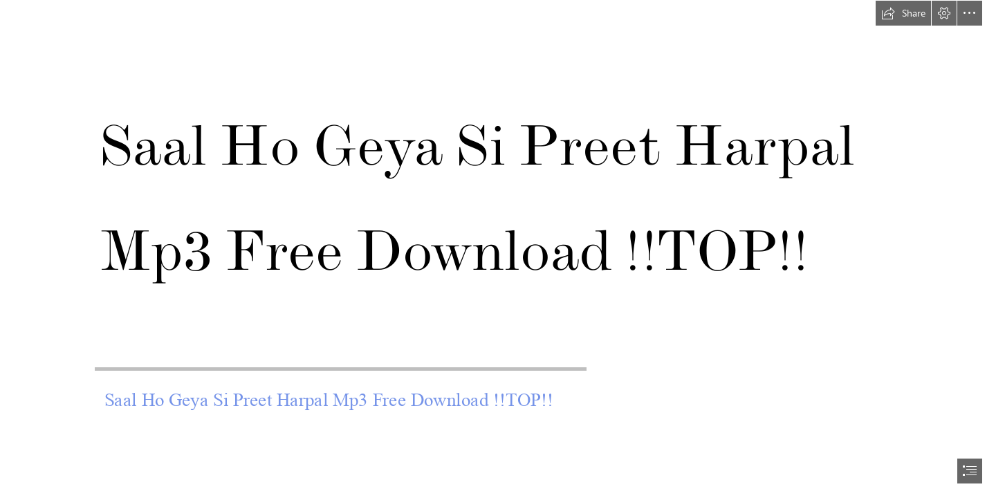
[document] (498, 249)
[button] (903, 13)
